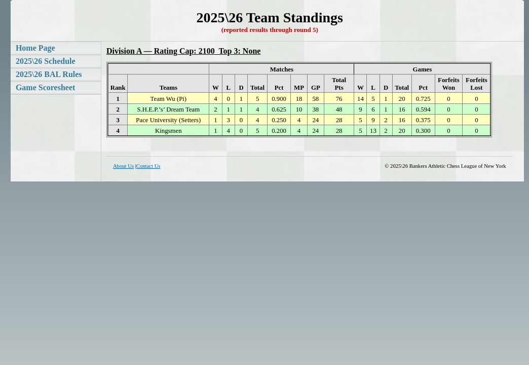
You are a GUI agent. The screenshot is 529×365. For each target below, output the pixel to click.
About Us (123, 166)
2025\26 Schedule (45, 61)
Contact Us (148, 166)
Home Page (35, 48)
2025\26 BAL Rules (49, 74)
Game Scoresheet (45, 87)
